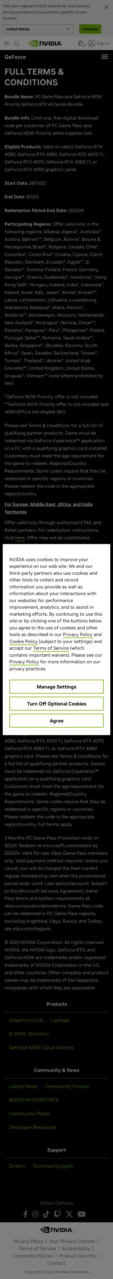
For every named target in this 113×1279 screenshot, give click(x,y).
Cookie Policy (23, 641)
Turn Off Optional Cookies (56, 704)
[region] (56, 639)
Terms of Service (51, 648)
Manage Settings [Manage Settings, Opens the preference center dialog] (56, 687)
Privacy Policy (78, 634)
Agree (57, 721)
